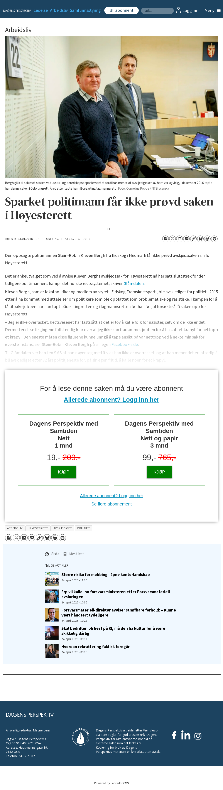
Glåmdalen (133, 284)
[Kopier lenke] (193, 239)
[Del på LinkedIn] (179, 239)
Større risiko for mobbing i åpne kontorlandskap (105, 575)
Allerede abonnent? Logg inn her (111, 399)
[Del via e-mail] (186, 239)
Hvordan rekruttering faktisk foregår (95, 647)
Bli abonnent (121, 10)
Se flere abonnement (111, 504)
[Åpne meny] (211, 11)
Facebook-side (125, 345)
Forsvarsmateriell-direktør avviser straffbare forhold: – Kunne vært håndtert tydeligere (118, 612)
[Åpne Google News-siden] (214, 239)
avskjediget (63, 528)
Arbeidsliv (59, 10)
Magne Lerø (41, 730)
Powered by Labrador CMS (111, 783)
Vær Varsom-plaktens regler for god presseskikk (129, 732)
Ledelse (41, 10)
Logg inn (190, 11)
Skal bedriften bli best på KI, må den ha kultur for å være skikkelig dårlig (113, 631)
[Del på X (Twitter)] (172, 239)
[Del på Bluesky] (200, 239)
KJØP (63, 472)
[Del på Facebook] (165, 239)
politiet (83, 528)
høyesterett (38, 528)
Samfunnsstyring (85, 10)
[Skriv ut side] (207, 239)
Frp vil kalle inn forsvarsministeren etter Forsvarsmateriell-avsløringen (116, 594)
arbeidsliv (14, 528)
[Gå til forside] (14, 11)
